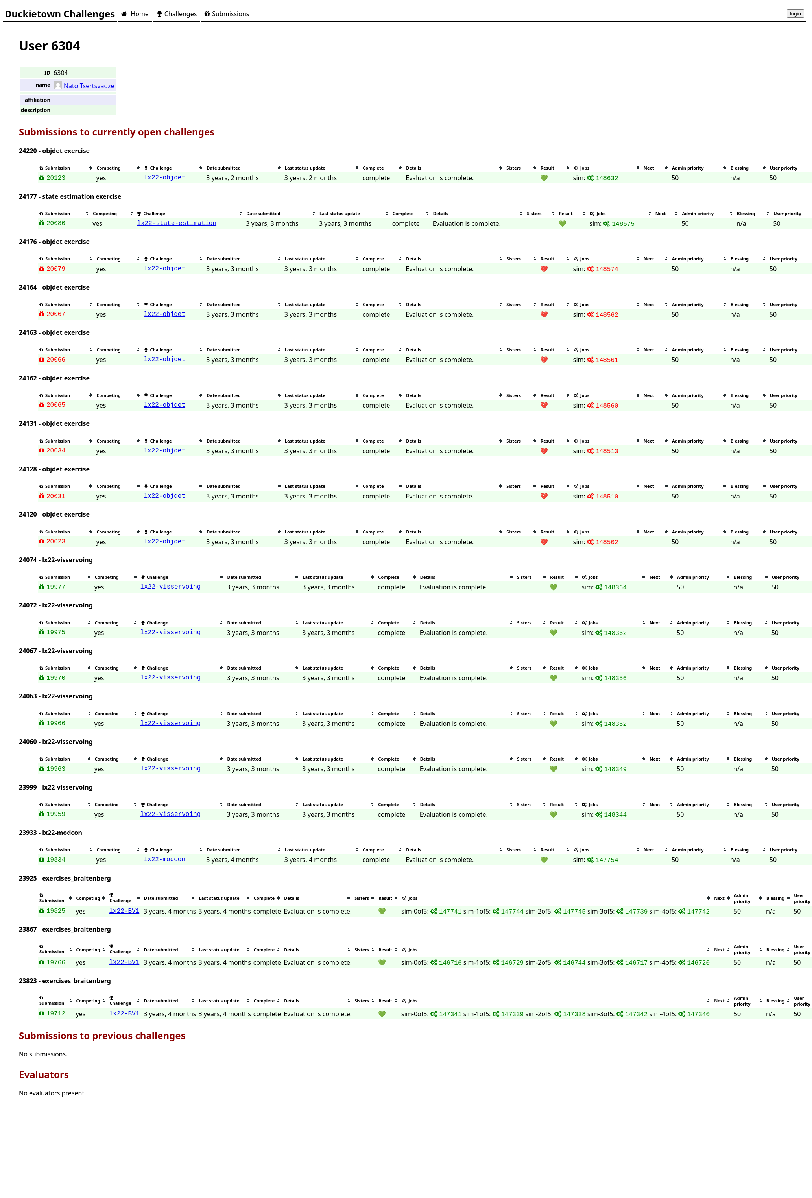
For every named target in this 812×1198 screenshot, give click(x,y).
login (795, 14)
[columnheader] (66, 167)
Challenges (177, 13)
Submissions (227, 13)
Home (134, 13)
